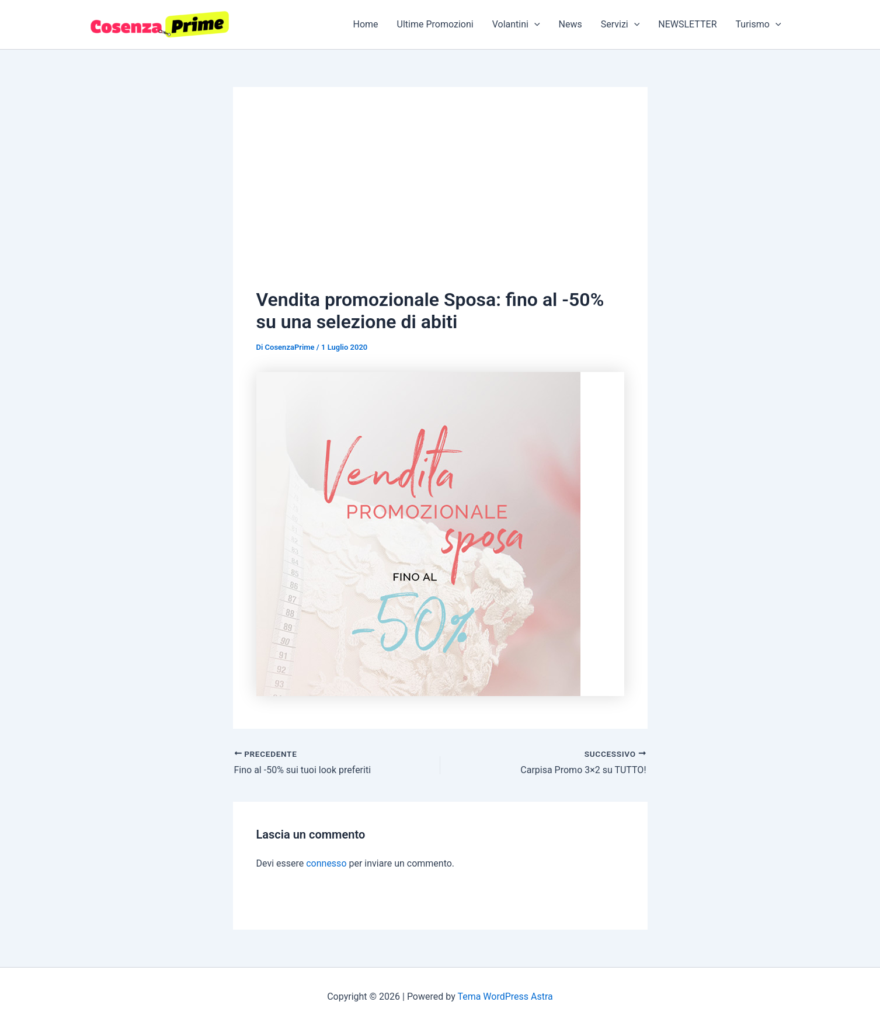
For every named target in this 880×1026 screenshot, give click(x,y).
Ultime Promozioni (435, 24)
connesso (326, 863)
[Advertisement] (440, 198)
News (570, 24)
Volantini (516, 24)
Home (365, 24)
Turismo (758, 24)
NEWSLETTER (687, 24)
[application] (534, 24)
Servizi (620, 24)
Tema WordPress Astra (504, 996)
